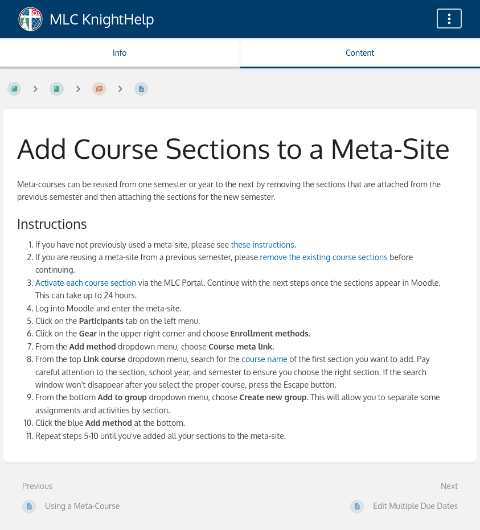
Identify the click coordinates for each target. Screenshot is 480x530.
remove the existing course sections (324, 257)
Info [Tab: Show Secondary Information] (120, 52)
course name (264, 359)
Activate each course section (85, 282)
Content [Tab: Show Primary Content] (360, 52)
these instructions (262, 244)
